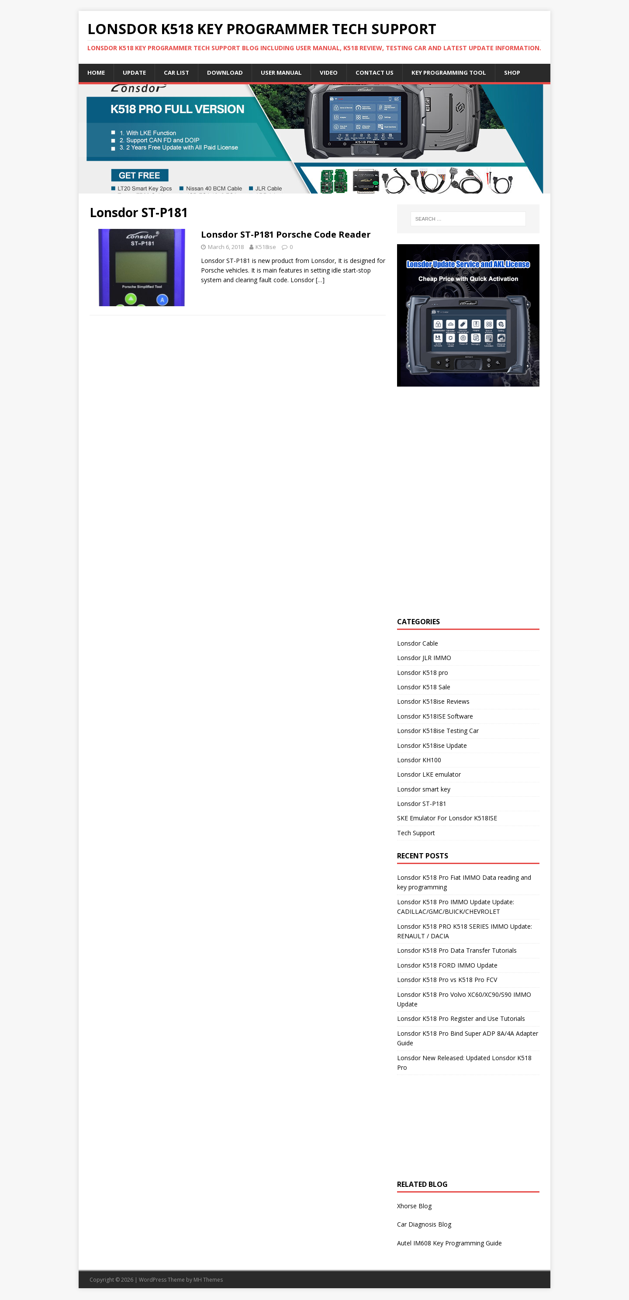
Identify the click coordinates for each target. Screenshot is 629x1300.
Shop (528, 73)
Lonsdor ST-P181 (421, 804)
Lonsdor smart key (423, 789)
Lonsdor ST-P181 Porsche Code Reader (286, 235)
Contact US (385, 73)
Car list (180, 73)
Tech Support (416, 833)
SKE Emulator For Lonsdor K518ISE (447, 819)
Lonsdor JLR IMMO (424, 658)
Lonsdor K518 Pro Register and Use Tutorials (461, 1019)
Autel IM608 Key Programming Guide (449, 1243)
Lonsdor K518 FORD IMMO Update (447, 965)
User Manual (288, 73)
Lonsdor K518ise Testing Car (438, 731)
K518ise (266, 247)
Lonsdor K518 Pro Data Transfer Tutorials (457, 951)
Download (230, 73)
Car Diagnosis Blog (424, 1225)
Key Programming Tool (462, 73)
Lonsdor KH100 (419, 760)
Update (136, 73)
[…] (320, 281)
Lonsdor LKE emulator (429, 775)
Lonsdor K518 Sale (423, 687)
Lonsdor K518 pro (422, 673)
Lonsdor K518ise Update (432, 746)
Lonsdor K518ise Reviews (433, 702)
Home (96, 73)
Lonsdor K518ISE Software (435, 716)
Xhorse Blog (414, 1206)
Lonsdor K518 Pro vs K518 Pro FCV (447, 980)
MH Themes (208, 1280)
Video (337, 73)
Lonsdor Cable (417, 644)
